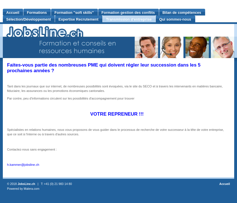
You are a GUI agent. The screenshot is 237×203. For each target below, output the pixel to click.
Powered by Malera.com (23, 188)
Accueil (224, 184)
